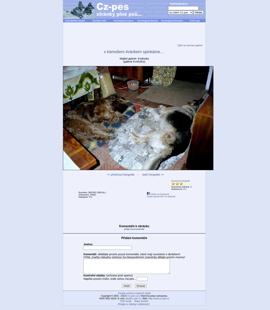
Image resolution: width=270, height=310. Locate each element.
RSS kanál (125, 304)
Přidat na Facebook (158, 194)
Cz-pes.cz (133, 298)
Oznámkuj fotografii (180, 181)
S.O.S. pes (195, 21)
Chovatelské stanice (75, 21)
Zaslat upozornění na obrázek (161, 196)
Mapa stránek (141, 304)
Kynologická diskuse (147, 21)
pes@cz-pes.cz (133, 301)
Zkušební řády (99, 21)
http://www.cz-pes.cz (158, 301)
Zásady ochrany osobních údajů (134, 296)
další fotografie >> (153, 174)
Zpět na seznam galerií (190, 45)
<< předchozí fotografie (121, 174)
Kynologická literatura (172, 21)
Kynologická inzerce (124, 21)
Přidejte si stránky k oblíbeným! (134, 307)
